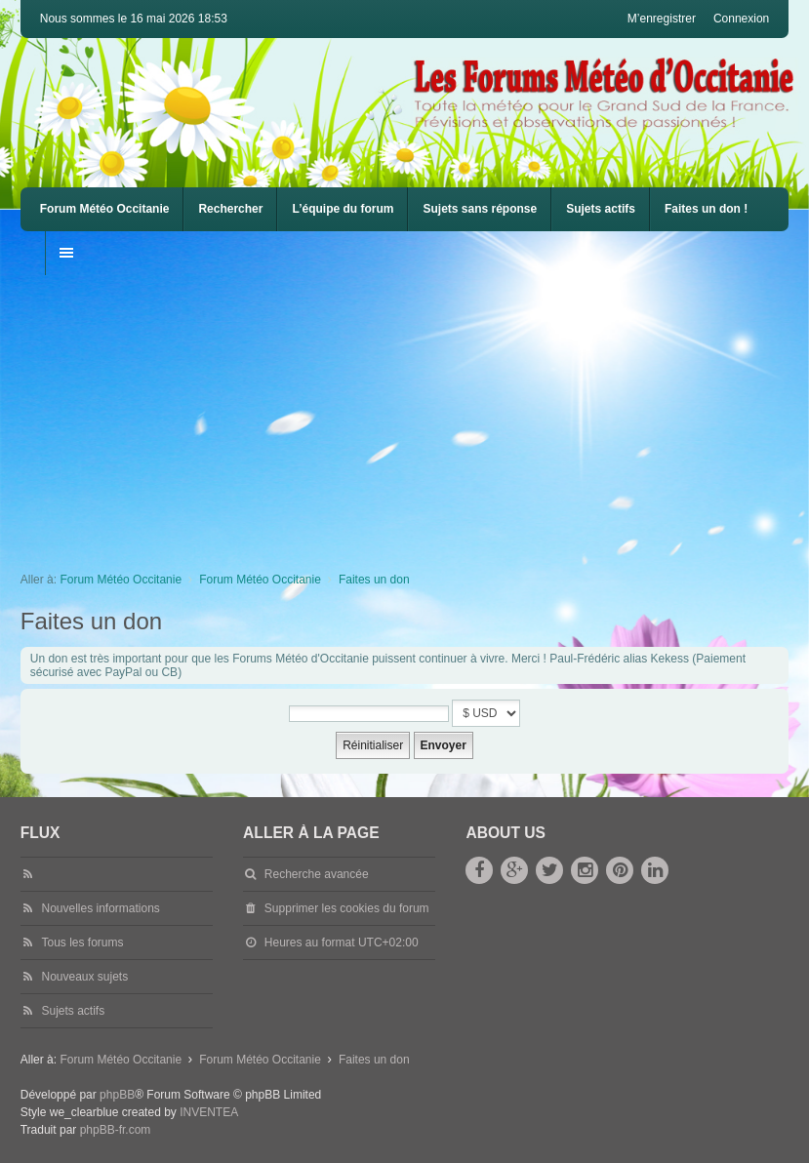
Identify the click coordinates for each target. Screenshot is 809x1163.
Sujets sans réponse (480, 209)
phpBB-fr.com (115, 1130)
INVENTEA (209, 1112)
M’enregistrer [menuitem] (661, 18)
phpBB (117, 1095)
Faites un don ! (706, 209)
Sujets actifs (600, 209)
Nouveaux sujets (84, 976)
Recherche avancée (316, 874)
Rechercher (230, 209)
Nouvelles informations (100, 908)
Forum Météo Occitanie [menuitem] (105, 209)
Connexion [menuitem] (741, 18)
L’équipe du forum (342, 209)
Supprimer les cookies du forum (346, 908)
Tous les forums (82, 942)
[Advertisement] (414, 411)
